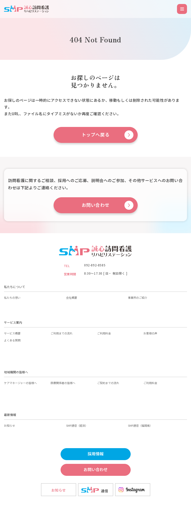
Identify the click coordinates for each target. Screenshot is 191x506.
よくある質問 (12, 340)
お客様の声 (150, 333)
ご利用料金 (104, 333)
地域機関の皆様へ (16, 372)
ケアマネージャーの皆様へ (20, 383)
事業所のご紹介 (137, 298)
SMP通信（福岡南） (140, 425)
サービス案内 (13, 322)
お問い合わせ (96, 205)
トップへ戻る (96, 134)
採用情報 (96, 454)
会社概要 (71, 298)
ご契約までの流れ (108, 383)
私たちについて (14, 287)
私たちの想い (12, 298)
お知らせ (9, 425)
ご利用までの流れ (62, 333)
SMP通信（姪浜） (77, 425)
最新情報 (10, 414)
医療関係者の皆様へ (63, 383)
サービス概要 (12, 333)
